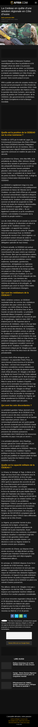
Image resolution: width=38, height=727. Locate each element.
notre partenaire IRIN (7, 17)
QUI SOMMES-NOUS (13, 721)
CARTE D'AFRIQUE (15, 719)
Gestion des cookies (25, 722)
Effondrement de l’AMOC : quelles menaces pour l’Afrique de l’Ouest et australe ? (24, 684)
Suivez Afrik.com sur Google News (19, 643)
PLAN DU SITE (24, 719)
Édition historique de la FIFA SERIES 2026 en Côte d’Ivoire (23, 664)
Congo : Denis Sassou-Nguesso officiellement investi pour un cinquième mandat (24, 674)
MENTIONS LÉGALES (24, 721)
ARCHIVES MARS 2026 (13, 722)
